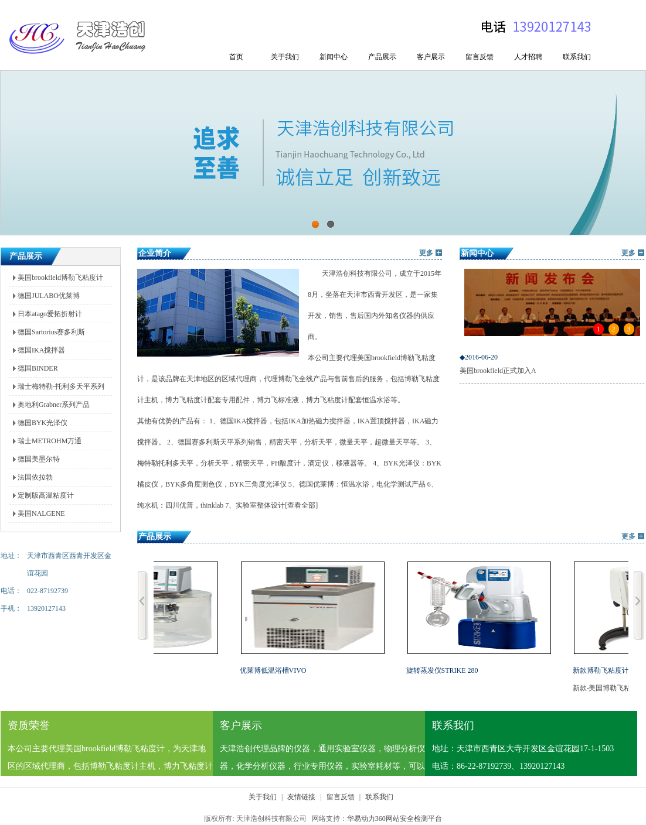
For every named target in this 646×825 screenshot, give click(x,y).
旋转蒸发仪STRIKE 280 (443, 670)
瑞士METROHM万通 (49, 441)
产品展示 (382, 57)
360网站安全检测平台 (408, 818)
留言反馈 (479, 57)
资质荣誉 (29, 725)
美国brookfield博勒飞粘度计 (60, 277)
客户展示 (431, 57)
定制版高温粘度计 (46, 495)
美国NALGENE (41, 513)
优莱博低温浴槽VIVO (274, 670)
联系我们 (577, 57)
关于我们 (285, 57)
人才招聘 (528, 57)
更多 (426, 253)
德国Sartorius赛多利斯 (51, 332)
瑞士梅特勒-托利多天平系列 (61, 386)
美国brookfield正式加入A (552, 362)
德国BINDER (38, 368)
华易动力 (361, 818)
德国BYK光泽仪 (42, 423)
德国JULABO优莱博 (49, 296)
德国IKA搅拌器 (41, 350)
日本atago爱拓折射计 (50, 314)
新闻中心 (333, 57)
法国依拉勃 (35, 477)
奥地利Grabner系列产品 (54, 404)
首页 (236, 57)
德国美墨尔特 (39, 459)
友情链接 (301, 797)
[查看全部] (301, 505)
